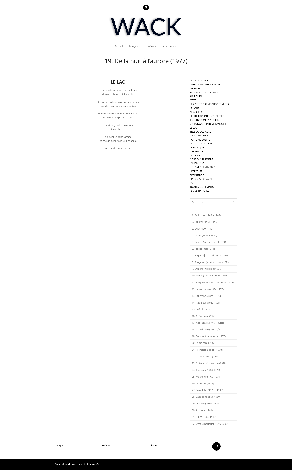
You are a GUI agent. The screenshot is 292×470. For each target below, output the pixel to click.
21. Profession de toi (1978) (207, 349)
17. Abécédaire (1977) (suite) (208, 322)
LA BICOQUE (197, 147)
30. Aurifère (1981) (202, 410)
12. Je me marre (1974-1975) (208, 289)
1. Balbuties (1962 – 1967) (206, 215)
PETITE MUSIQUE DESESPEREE (207, 116)
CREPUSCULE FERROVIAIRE (205, 84)
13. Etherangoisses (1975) (206, 296)
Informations (156, 445)
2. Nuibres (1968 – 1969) (205, 222)
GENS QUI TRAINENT (201, 159)
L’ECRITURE (196, 171)
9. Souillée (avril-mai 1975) (206, 269)
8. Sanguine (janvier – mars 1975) (210, 262)
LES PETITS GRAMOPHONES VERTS (209, 104)
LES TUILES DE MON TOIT (204, 143)
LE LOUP (194, 108)
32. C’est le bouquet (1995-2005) (210, 423)
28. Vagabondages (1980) (206, 396)
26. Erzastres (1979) (203, 383)
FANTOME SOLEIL (200, 139)
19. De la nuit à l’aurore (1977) (209, 336)
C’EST (193, 100)
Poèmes (106, 445)
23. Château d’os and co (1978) (209, 363)
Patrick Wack (63, 464)
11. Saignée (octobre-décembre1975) (213, 282)
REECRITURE (197, 175)
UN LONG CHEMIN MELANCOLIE (208, 123)
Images (59, 445)
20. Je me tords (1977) (204, 343)
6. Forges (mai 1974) (203, 248)
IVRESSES (195, 88)
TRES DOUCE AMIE (200, 131)
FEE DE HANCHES (199, 190)
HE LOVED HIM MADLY (202, 167)
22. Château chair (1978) (205, 356)
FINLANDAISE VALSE (201, 179)
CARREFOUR (197, 151)
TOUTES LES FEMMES (202, 186)
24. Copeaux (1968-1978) (206, 370)
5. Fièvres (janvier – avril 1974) (209, 242)
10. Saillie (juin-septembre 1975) (210, 275)
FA (191, 183)
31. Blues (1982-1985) (204, 417)
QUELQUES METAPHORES (204, 120)
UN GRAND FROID (200, 135)
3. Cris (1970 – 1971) (203, 228)
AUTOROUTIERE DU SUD (204, 92)
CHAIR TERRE (197, 112)
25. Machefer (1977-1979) (206, 376)
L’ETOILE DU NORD (200, 80)
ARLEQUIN (196, 96)
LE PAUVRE (196, 155)
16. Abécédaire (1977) (204, 316)
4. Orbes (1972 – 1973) (204, 235)
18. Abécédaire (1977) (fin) (206, 329)
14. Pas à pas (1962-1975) (206, 302)
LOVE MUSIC (197, 163)
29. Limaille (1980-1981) (205, 403)
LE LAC (193, 127)
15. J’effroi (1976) (201, 309)
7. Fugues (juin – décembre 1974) (210, 255)
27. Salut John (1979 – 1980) (207, 390)
